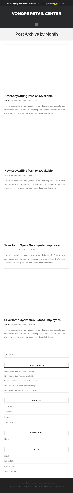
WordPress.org (10, 471)
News (8, 100)
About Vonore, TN (45, 486)
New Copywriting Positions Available (28, 96)
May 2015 (8, 417)
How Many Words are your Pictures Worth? (21, 390)
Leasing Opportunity (14, 486)
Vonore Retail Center (36, 13)
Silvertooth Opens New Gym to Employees (32, 245)
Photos (26, 486)
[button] (36, 24)
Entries (8, 461)
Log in (6, 456)
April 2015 (8, 422)
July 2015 (8, 406)
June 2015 (8, 412)
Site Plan (34, 486)
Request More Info (59, 486)
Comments (10, 466)
